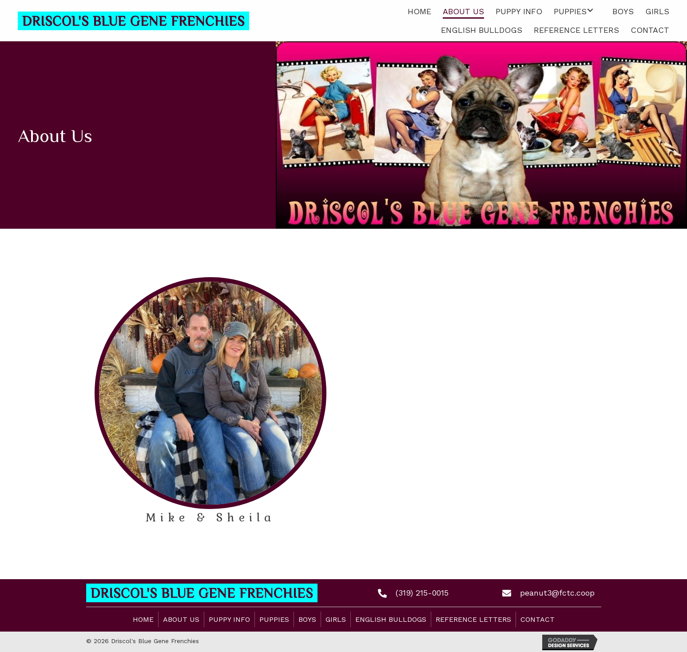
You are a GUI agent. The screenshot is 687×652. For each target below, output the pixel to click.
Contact (537, 619)
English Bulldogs (390, 619)
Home (143, 619)
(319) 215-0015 (422, 592)
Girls (336, 619)
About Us (181, 619)
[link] (419, 10)
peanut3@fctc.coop (557, 592)
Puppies (274, 619)
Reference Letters (473, 619)
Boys (307, 619)
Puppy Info (229, 619)
